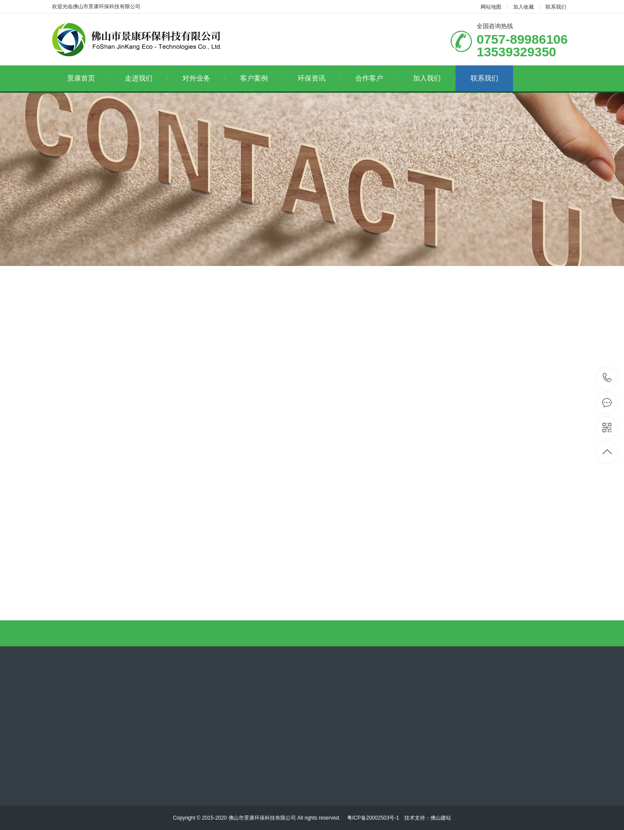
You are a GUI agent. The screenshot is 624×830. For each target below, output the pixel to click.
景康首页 (88, 78)
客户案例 (261, 78)
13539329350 (607, 378)
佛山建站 (440, 818)
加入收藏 (523, 7)
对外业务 (203, 78)
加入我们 (434, 78)
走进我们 (146, 78)
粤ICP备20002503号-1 (372, 818)
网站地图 (491, 7)
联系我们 (556, 7)
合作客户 (376, 78)
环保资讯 (319, 78)
